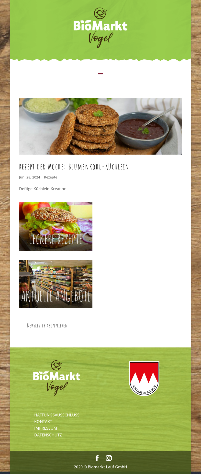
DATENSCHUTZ (48, 435)
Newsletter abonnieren (47, 325)
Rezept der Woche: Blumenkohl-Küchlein (74, 166)
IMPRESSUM (45, 428)
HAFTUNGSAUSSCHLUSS (56, 415)
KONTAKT (43, 421)
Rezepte (50, 177)
